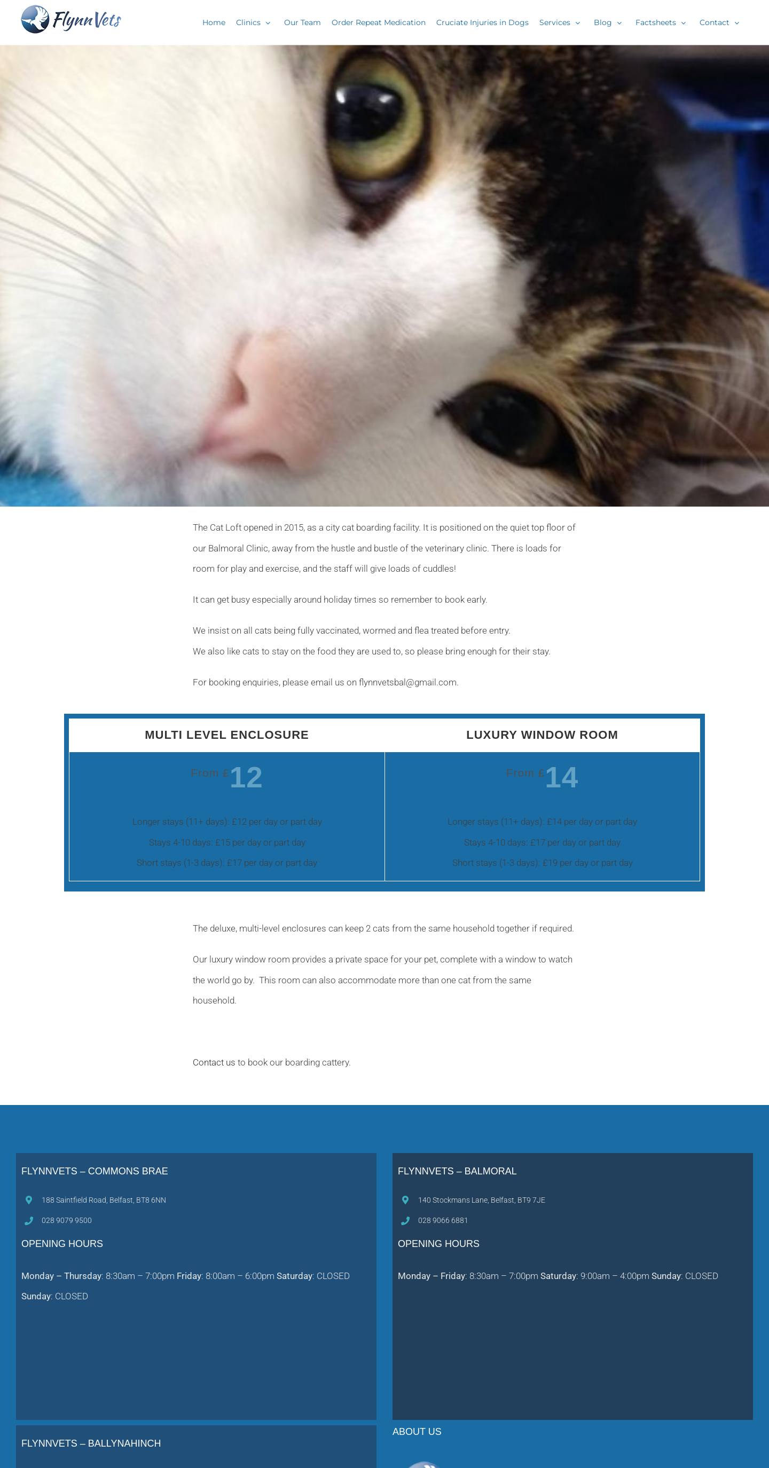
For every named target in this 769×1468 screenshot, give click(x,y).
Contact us (214, 1062)
